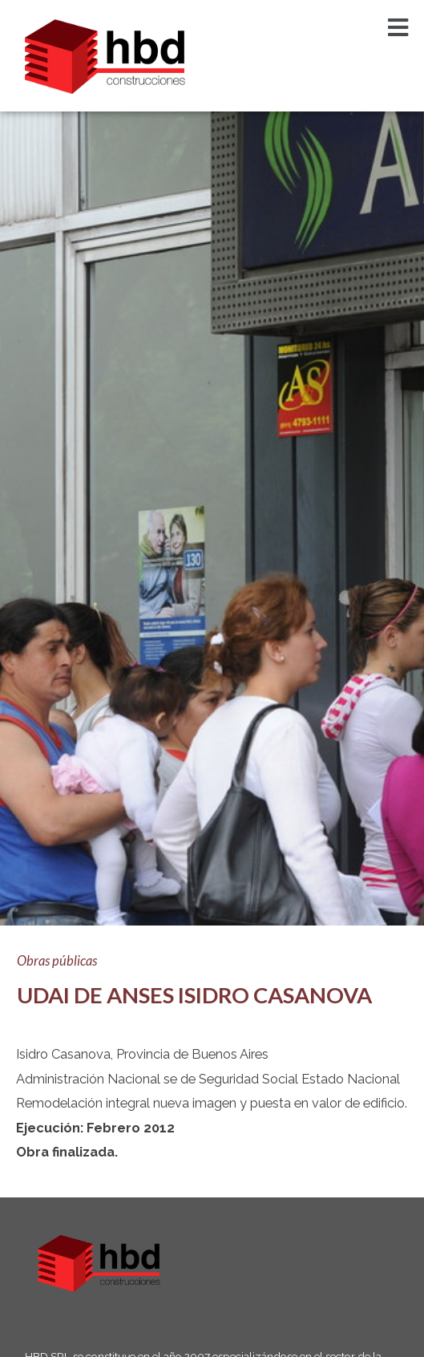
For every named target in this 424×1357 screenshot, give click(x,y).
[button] (398, 28)
